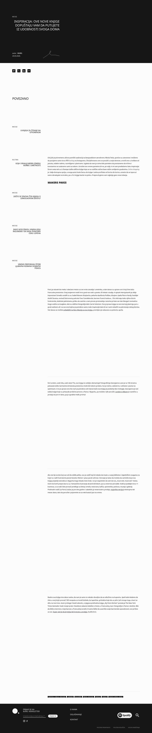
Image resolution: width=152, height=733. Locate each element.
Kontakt (74, 719)
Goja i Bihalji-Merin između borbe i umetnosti (28, 164)
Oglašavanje (76, 714)
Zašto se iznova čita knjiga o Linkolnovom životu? (27, 197)
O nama (73, 709)
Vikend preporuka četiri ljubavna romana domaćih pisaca (28, 266)
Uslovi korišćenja (134, 727)
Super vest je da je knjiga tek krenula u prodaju (70, 612)
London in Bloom (121, 392)
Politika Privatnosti (103, 727)
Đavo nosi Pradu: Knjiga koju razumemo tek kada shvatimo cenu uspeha (27, 231)
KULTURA (15, 160)
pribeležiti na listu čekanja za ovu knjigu (78, 310)
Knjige (14, 17)
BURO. (20, 53)
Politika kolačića (119, 727)
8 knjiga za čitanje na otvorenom (31, 131)
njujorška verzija (117, 490)
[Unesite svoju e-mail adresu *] (34, 716)
